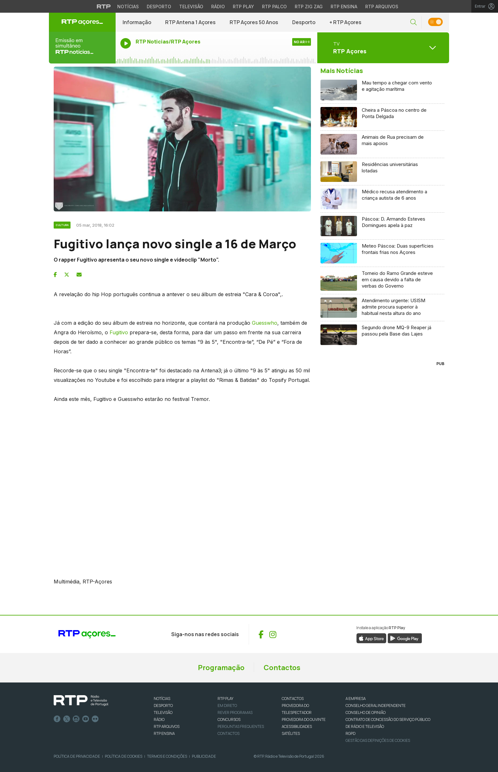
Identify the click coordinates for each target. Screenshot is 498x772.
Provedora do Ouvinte (304, 719)
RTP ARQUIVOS (166, 726)
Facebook (57, 718)
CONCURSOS (229, 719)
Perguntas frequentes (241, 726)
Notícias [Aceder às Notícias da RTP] (128, 6)
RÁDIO (159, 719)
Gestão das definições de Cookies (378, 740)
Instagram (76, 718)
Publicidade (204, 756)
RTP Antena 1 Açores (190, 22)
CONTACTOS (293, 698)
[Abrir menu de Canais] (382, 47)
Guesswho (263, 323)
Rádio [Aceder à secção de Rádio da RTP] (218, 6)
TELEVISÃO (163, 712)
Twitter (66, 718)
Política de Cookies (123, 756)
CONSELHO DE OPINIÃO (366, 712)
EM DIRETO (227, 705)
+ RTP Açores (345, 22)
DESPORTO (163, 705)
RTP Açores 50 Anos (254, 22)
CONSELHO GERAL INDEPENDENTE (376, 705)
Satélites (291, 733)
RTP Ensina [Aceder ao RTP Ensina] (344, 6)
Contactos (282, 667)
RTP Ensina (164, 733)
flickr (95, 718)
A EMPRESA (356, 698)
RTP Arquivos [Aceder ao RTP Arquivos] (381, 6)
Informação (137, 22)
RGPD (350, 733)
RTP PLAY (225, 698)
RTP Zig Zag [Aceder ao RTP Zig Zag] (309, 6)
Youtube (85, 718)
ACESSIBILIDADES (297, 726)
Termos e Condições (167, 756)
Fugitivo (119, 332)
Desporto (303, 22)
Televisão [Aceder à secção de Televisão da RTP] (191, 6)
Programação (221, 667)
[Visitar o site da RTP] (104, 6)
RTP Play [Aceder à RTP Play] (243, 6)
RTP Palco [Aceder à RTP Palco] (274, 6)
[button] (413, 22)
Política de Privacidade (77, 756)
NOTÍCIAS (162, 698)
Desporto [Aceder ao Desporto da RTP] (159, 6)
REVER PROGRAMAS (235, 712)
